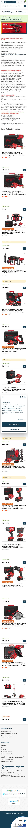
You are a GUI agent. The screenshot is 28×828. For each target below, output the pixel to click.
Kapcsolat (3, 745)
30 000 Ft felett (7, 11)
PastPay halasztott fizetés (7, 759)
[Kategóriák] (10, 2)
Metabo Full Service (6, 738)
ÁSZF (2, 747)
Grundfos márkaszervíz (6, 736)
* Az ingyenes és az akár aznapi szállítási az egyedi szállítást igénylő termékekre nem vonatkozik (13, 756)
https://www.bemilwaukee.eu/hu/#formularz (14, 54)
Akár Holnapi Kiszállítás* (7, 754)
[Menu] (18, 2)
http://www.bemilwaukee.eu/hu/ (9, 125)
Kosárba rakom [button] (24, 170)
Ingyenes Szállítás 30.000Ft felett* (9, 733)
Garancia (3, 749)
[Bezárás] (26, 19)
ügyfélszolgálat (22, 12)
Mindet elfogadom (14, 424)
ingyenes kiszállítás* (9, 12)
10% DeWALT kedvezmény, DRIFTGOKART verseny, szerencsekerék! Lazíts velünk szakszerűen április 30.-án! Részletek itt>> (11, 19)
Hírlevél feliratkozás (6, 731)
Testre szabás (14, 429)
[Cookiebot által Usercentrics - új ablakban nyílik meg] (20, 397)
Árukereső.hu (14, 803)
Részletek (20, 419)
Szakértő (20, 11)
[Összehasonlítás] (24, 146)
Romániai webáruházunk (7, 761)
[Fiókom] (21, 2)
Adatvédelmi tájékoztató (7, 751)
